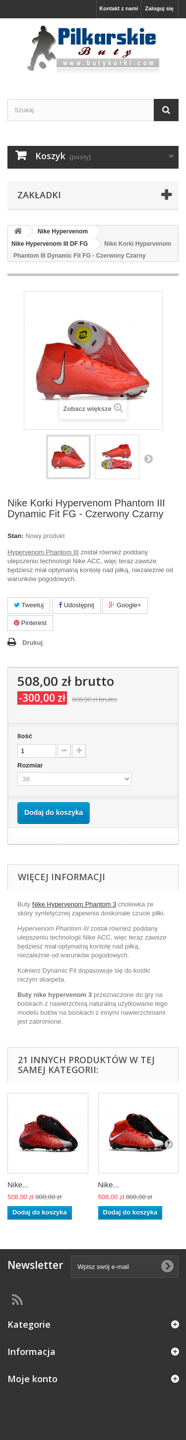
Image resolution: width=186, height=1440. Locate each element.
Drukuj (32, 642)
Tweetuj (29, 605)
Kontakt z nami (118, 8)
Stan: (15, 536)
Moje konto (32, 1379)
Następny (148, 458)
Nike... (18, 1184)
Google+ (125, 605)
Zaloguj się (159, 8)
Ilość (24, 736)
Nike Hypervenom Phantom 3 (74, 904)
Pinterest (30, 623)
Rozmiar (31, 765)
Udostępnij (76, 605)
